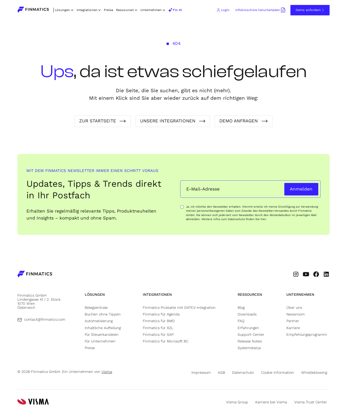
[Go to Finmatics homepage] (34, 275)
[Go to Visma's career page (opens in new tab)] (272, 402)
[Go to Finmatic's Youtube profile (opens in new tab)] (306, 274)
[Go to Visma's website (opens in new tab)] (33, 402)
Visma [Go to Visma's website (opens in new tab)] (107, 371)
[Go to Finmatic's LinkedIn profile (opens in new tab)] (326, 274)
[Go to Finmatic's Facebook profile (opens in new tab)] (316, 274)
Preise (108, 10)
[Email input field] (231, 189)
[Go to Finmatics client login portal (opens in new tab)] (223, 10)
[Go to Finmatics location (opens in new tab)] (40, 301)
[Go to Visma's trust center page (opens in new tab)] (312, 402)
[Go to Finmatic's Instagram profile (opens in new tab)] (295, 274)
